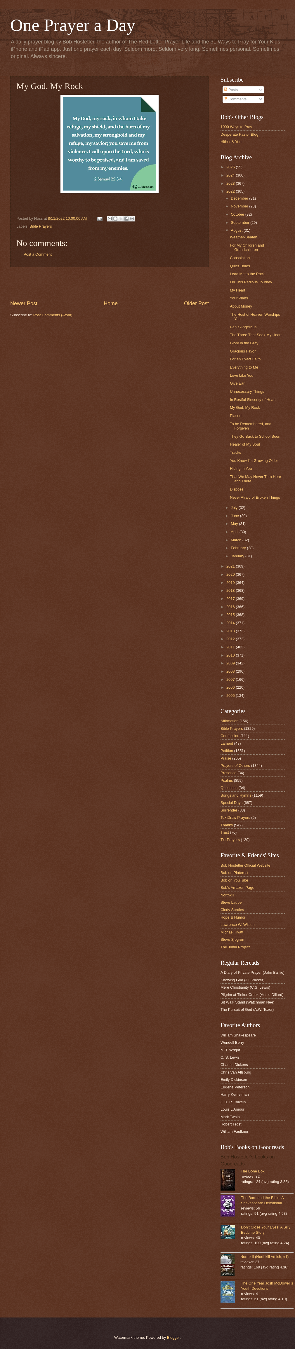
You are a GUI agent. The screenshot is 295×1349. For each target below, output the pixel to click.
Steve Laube (231, 902)
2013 (231, 631)
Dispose (237, 489)
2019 (231, 582)
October (238, 214)
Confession (230, 736)
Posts (231, 90)
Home (111, 303)
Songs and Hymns (236, 795)
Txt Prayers (230, 839)
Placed (235, 415)
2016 (231, 607)
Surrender (229, 810)
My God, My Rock (245, 407)
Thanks (227, 825)
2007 (231, 679)
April (235, 532)
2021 (231, 566)
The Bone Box (253, 1171)
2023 (231, 183)
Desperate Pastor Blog (239, 134)
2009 (231, 663)
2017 (231, 598)
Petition (227, 750)
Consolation (240, 258)
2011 (231, 647)
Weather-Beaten (243, 237)
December (240, 198)
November (240, 206)
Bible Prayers (40, 226)
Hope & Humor (233, 917)
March (236, 540)
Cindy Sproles (232, 910)
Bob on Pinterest (234, 872)
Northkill (227, 895)
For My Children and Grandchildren (247, 247)
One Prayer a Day (72, 25)
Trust (225, 832)
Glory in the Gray (244, 343)
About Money (241, 306)
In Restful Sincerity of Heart (253, 399)
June (235, 516)
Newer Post (23, 303)
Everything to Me (244, 367)
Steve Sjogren (232, 939)
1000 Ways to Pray (236, 127)
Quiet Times (240, 266)
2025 (231, 167)
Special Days (231, 802)
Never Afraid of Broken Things (255, 497)
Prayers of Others (235, 765)
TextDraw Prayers (235, 817)
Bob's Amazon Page (237, 887)
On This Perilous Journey (251, 282)
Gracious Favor (243, 351)
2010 (231, 655)
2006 (231, 687)
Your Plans (239, 298)
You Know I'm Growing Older (254, 460)
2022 (231, 191)
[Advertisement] (109, 283)
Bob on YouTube (234, 880)
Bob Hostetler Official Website (245, 865)
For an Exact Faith (245, 359)
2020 (231, 574)
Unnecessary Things (247, 391)
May (235, 523)
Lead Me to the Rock (247, 274)
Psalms (227, 780)
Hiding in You (241, 468)
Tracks (235, 452)
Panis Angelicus (243, 327)
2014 (231, 623)
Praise (226, 758)
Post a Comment (38, 254)
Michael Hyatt (232, 932)
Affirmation (229, 721)
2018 (231, 590)
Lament (227, 743)
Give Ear (237, 383)
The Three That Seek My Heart (256, 335)
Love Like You (241, 375)
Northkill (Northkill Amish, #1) (264, 1256)
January (238, 556)
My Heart (237, 290)
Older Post (196, 303)
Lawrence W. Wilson (238, 924)
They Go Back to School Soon (255, 436)
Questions (229, 788)
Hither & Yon (231, 141)
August (237, 230)
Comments (235, 99)
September (240, 222)
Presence (228, 773)
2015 (231, 614)
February (239, 548)
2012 (231, 639)
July (234, 507)
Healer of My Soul (245, 444)
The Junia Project (235, 947)
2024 (231, 175)
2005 (231, 695)
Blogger (173, 1337)
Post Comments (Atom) (52, 315)
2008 (231, 671)
